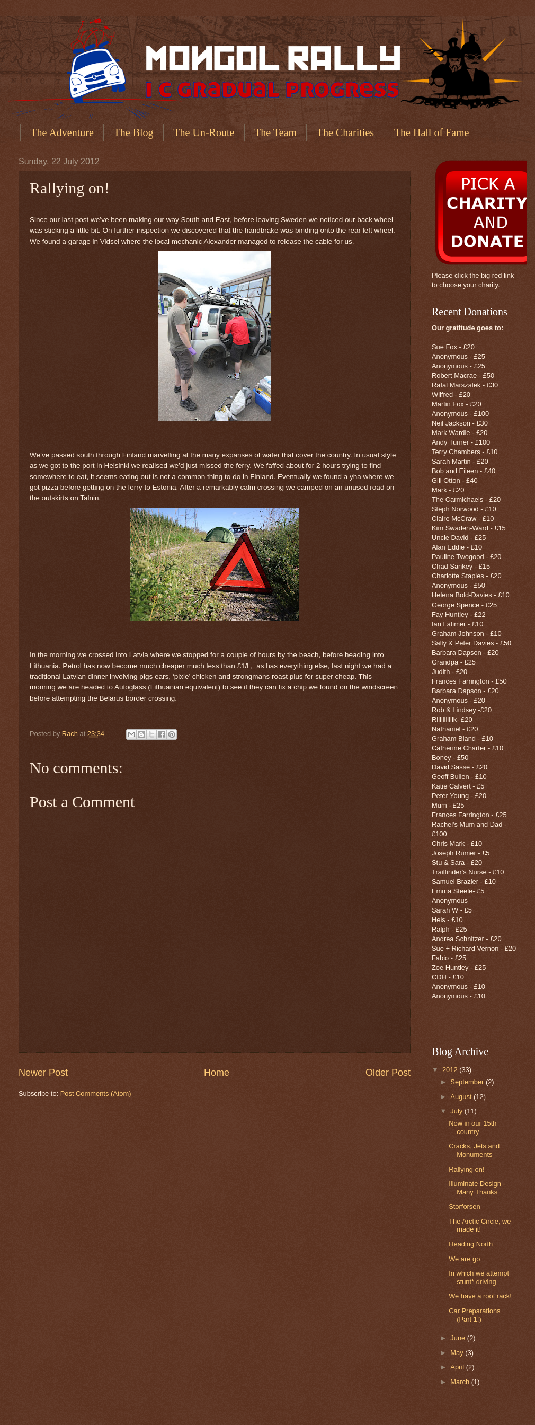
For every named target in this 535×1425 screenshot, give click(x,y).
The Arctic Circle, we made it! (480, 1225)
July (457, 1111)
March (460, 1382)
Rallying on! (466, 1169)
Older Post (388, 1072)
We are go (464, 1259)
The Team (275, 132)
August (462, 1097)
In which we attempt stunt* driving (479, 1277)
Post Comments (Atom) (95, 1093)
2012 (450, 1070)
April (458, 1367)
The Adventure (61, 132)
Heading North (471, 1244)
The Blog (134, 132)
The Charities (345, 132)
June (458, 1338)
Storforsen (464, 1206)
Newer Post (43, 1072)
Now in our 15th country (472, 1127)
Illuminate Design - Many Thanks (477, 1188)
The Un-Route (203, 132)
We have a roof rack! (480, 1296)
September (468, 1082)
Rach (71, 734)
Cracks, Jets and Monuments (474, 1150)
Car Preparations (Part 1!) (474, 1315)
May (457, 1353)
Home (216, 1072)
